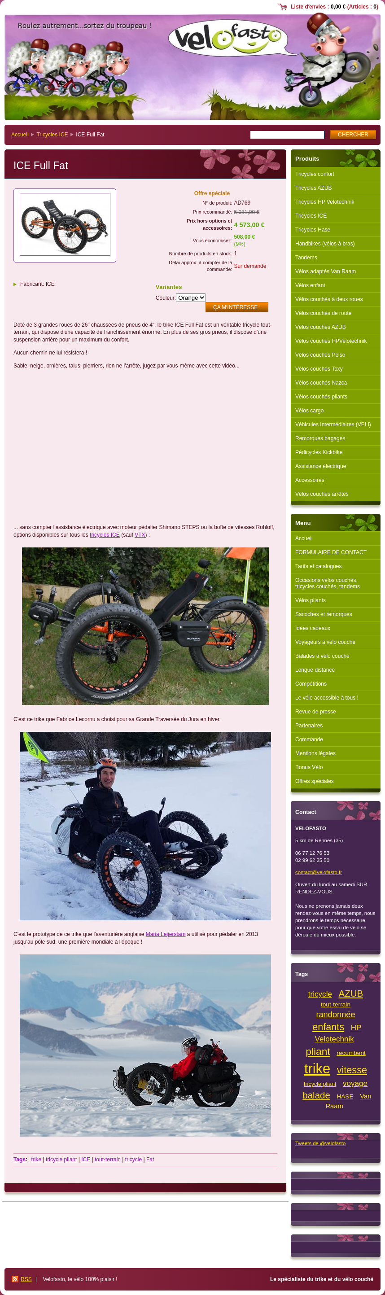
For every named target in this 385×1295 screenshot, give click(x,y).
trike (36, 1159)
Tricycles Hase (312, 230)
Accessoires (309, 480)
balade (316, 1095)
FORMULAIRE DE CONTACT (331, 552)
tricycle (133, 1159)
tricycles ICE (105, 535)
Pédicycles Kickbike (318, 452)
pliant (318, 1051)
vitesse (352, 1070)
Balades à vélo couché (322, 656)
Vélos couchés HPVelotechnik (331, 341)
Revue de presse (315, 712)
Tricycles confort (314, 174)
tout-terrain (108, 1159)
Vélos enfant (310, 285)
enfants (328, 1026)
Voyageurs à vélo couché (325, 642)
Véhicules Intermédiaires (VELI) (333, 424)
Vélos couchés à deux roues (329, 299)
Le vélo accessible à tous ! (327, 698)
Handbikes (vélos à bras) (325, 244)
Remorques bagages (320, 438)
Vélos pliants (310, 600)
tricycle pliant (61, 1159)
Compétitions (311, 684)
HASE (345, 1096)
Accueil (20, 134)
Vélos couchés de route (323, 313)
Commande (309, 739)
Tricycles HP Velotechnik (324, 202)
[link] (166, 934)
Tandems (306, 257)
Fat (150, 1159)
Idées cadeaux (312, 628)
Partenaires (309, 725)
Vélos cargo (309, 410)
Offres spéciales (314, 781)
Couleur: (166, 298)
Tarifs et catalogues (318, 566)
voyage (355, 1083)
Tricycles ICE (52, 134)
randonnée (335, 1014)
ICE (85, 1159)
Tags (19, 1159)
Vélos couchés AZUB (320, 327)
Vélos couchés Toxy (319, 369)
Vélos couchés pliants (321, 397)
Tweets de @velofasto (320, 1143)
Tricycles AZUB (313, 188)
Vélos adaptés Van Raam (325, 271)
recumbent (351, 1053)
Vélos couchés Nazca (321, 383)
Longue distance (315, 670)
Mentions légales (315, 753)
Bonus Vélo (309, 767)
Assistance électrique (320, 466)
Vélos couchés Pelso (320, 355)
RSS (26, 1279)
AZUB (351, 993)
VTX (140, 535)
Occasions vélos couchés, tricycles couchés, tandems (327, 583)
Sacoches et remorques (323, 614)
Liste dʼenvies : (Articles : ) (334, 7)
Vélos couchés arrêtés (322, 494)
